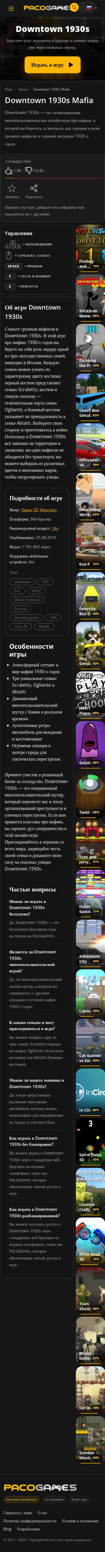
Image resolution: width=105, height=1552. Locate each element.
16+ (55, 528)
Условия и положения (80, 1520)
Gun (17, 590)
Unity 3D (20, 626)
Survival (20, 608)
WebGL (44, 626)
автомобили (22, 581)
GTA (45, 581)
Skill (53, 617)
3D (35, 509)
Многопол (48, 509)
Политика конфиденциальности (29, 1520)
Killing (36, 590)
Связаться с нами (17, 1512)
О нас (42, 1512)
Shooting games (26, 617)
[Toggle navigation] (11, 8)
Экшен (26, 509)
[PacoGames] (40, 1489)
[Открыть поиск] (74, 7)
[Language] (92, 7)
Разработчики (28, 1529)
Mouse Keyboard (27, 599)
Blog (7, 1529)
